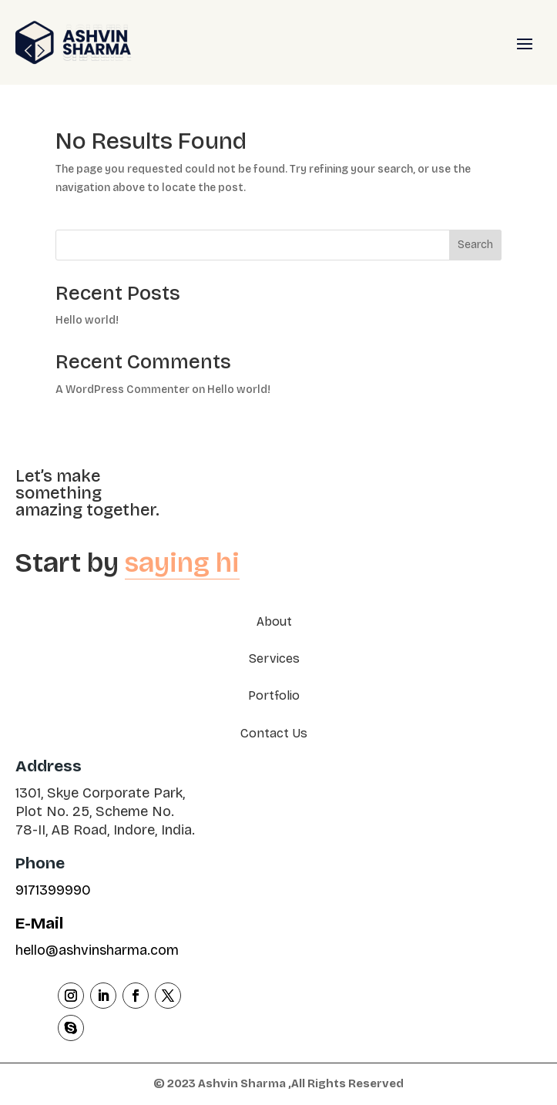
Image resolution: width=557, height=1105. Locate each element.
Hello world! (87, 320)
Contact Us (273, 733)
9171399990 (53, 890)
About (274, 621)
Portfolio (274, 695)
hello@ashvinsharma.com (97, 950)
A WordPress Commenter (122, 389)
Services (274, 658)
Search (475, 244)
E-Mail (39, 923)
